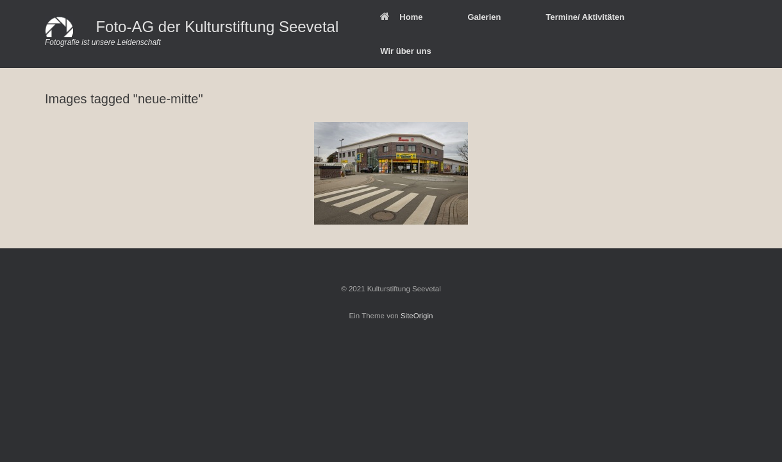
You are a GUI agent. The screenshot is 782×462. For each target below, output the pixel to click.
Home (401, 17)
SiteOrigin (417, 316)
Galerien (484, 17)
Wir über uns (405, 51)
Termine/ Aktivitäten (584, 17)
